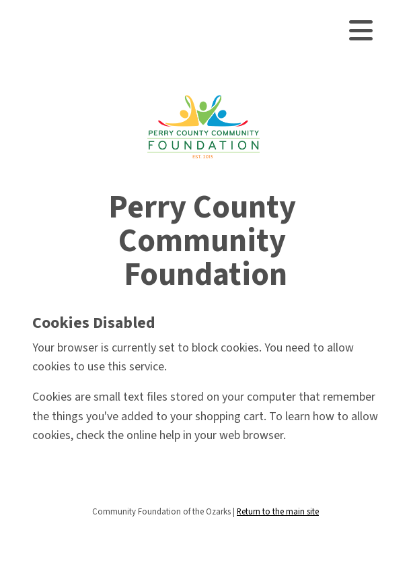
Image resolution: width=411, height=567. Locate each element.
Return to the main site (278, 512)
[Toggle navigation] (361, 30)
